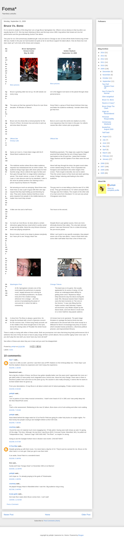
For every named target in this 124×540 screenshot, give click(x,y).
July (104, 140)
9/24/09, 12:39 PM (15, 469)
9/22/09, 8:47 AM (15, 442)
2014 (103, 52)
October (106, 78)
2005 (103, 173)
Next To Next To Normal (108, 92)
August (105, 136)
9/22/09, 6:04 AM (15, 389)
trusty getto (13, 494)
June (105, 143)
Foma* (9, 8)
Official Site (14, 138)
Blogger (80, 535)
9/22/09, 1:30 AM (15, 368)
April (104, 150)
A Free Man (13, 446)
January (106, 159)
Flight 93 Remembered (108, 113)
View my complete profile (113, 189)
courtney (12, 427)
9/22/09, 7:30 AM (15, 423)
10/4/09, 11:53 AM (15, 500)
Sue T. (11, 360)
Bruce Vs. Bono (108, 100)
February (106, 156)
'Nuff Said (105, 132)
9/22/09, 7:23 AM (15, 410)
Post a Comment (12, 504)
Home (47, 515)
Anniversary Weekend (106, 123)
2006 (103, 170)
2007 (103, 167)
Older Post (86, 515)
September (107, 81)
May (104, 146)
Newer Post (8, 515)
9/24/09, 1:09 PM (15, 479)
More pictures (14, 85)
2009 (103, 69)
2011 (103, 62)
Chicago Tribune (56, 284)
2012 (103, 59)
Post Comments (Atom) (52, 521)
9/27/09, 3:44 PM (15, 489)
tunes (11, 350)
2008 (103, 163)
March (105, 153)
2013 (103, 56)
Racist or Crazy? (108, 103)
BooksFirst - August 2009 (107, 128)
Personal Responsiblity (108, 118)
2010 (103, 65)
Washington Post (16, 284)
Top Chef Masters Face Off (108, 86)
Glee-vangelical (108, 97)
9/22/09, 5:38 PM (15, 458)
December (107, 71)
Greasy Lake (14, 141)
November (107, 75)
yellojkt (12, 393)
